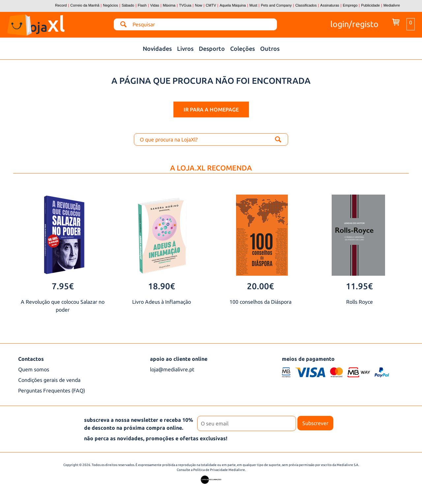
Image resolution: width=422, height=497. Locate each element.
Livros (185, 48)
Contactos (31, 359)
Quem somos (33, 369)
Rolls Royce (359, 302)
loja (58, 22)
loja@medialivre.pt (172, 369)
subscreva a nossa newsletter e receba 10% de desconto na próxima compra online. (138, 424)
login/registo (354, 23)
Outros (270, 48)
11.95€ (359, 286)
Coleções (242, 48)
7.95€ (63, 286)
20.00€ (260, 286)
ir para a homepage (211, 109)
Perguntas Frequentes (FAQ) (51, 390)
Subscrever (315, 423)
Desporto (212, 48)
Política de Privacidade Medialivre (219, 470)
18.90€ (161, 286)
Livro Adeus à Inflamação (161, 302)
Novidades (157, 48)
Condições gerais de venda (49, 380)
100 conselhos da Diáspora (260, 302)
